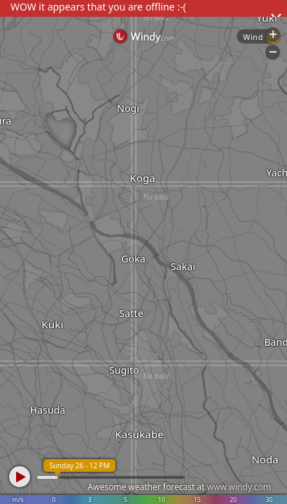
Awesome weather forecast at (179, 487)
